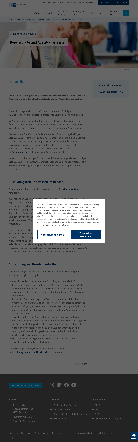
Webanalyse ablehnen (52, 234)
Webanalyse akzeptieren (85, 234)
